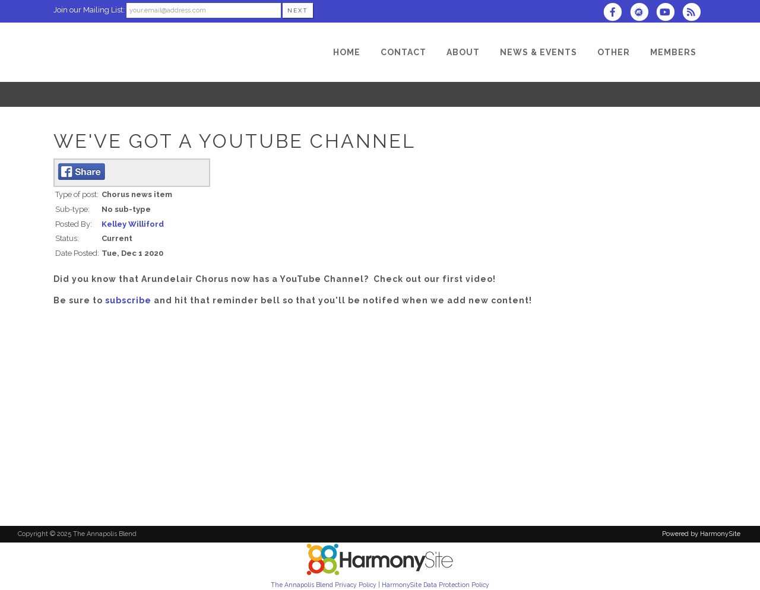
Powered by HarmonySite (701, 534)
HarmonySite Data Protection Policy (435, 584)
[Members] (673, 52)
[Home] (346, 52)
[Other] (613, 52)
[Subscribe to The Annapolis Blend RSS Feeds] (694, 13)
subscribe (128, 300)
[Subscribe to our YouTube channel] (669, 13)
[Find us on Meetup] (642, 13)
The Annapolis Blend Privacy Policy (323, 584)
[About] (463, 52)
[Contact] (403, 52)
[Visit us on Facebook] (616, 13)
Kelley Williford (133, 224)
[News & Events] (538, 52)
